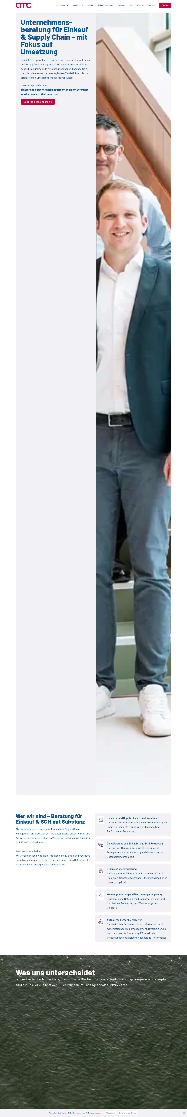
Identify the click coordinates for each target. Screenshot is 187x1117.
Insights (91, 5)
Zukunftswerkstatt (106, 5)
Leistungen (60, 5)
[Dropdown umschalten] (68, 5)
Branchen (76, 5)
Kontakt (165, 5)
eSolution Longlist (125, 5)
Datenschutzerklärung (127, 1113)
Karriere (151, 5)
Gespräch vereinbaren (38, 101)
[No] (183, 1113)
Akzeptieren (110, 1113)
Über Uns (140, 5)
